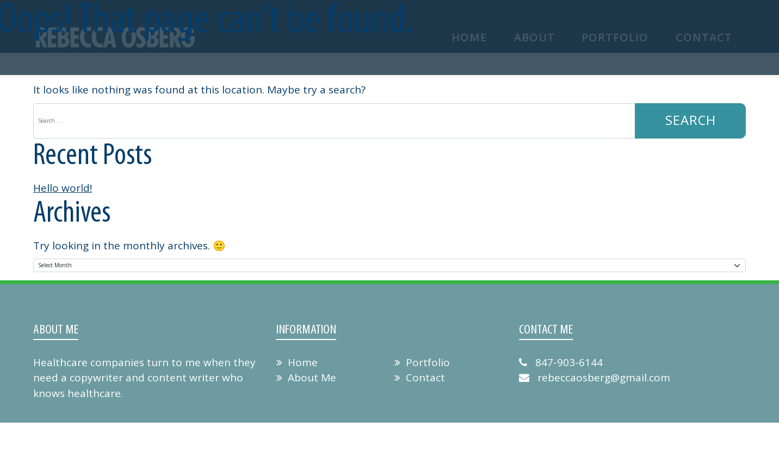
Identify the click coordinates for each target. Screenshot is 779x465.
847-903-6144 (561, 362)
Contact (419, 378)
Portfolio (422, 362)
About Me (306, 378)
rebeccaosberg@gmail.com (594, 378)
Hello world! (62, 188)
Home (297, 362)
